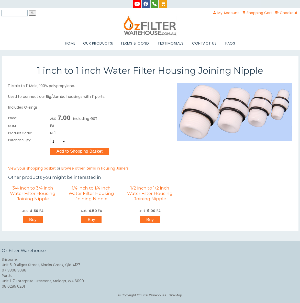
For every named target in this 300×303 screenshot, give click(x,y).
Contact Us (204, 43)
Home (70, 43)
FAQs (230, 43)
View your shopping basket (32, 168)
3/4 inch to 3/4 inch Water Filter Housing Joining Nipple (32, 193)
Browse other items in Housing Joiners (95, 168)
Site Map (175, 295)
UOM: (12, 126)
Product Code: (20, 133)
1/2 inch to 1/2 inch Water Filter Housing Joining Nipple (150, 193)
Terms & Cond (134, 43)
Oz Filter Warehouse (152, 295)
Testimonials (170, 43)
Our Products (97, 43)
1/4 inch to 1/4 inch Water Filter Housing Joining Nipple (91, 193)
